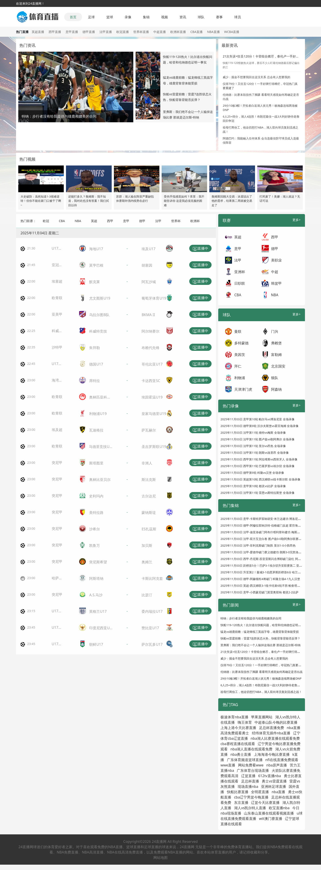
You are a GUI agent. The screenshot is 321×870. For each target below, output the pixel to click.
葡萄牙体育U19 (154, 298)
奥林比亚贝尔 (100, 479)
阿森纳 (276, 389)
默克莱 (94, 281)
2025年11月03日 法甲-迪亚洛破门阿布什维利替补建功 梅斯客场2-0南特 (266, 532)
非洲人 (147, 463)
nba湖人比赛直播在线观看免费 (275, 738)
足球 (91, 17)
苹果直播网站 (261, 717)
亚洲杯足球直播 (273, 786)
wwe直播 (227, 765)
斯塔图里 (96, 463)
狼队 (274, 377)
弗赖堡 (276, 343)
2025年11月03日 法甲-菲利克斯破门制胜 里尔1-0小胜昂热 (258, 545)
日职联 (239, 283)
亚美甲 (57, 314)
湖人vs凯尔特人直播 (250, 807)
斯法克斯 (149, 479)
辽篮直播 (248, 775)
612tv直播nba (269, 775)
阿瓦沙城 (149, 281)
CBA (62, 221)
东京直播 (241, 802)
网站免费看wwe (250, 765)
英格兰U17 (98, 611)
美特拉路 (96, 512)
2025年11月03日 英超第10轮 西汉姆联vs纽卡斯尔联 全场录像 (260, 479)
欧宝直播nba (279, 807)
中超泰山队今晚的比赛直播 (276, 722)
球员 (237, 17)
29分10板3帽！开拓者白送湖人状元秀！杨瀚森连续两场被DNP (260, 678)
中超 (274, 271)
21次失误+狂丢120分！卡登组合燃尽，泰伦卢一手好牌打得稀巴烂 (269, 56)
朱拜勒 (94, 347)
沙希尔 (94, 529)
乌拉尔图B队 (99, 314)
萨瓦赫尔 (149, 430)
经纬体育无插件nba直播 (271, 733)
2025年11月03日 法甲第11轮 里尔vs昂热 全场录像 (253, 446)
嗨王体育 (245, 722)
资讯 (182, 17)
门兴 (274, 331)
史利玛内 (96, 496)
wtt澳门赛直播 (270, 818)
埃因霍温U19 (152, 397)
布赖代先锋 (150, 347)
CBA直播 (196, 32)
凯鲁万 (94, 545)
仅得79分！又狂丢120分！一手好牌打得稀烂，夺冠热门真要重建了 (263, 665)
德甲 (142, 221)
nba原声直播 (276, 765)
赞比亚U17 (150, 627)
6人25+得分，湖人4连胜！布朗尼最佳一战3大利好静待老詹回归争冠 (264, 685)
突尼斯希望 (98, 562)
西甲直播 (55, 32)
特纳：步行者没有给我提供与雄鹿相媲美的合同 (250, 618)
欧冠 (46, 221)
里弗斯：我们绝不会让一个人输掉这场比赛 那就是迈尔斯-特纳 (260, 645)
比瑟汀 (147, 594)
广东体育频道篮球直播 (245, 759)
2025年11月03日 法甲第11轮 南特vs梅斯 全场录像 (253, 433)
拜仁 (237, 366)
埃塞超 (57, 281)
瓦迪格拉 (96, 430)
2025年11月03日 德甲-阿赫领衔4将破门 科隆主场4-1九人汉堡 (260, 579)
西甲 (110, 221)
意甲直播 (72, 32)
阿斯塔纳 (96, 578)
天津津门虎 (243, 389)
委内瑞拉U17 (152, 611)
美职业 (276, 260)
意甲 (126, 221)
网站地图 (160, 857)
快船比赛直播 (237, 791)
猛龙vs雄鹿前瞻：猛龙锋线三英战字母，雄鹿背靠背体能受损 (259, 632)
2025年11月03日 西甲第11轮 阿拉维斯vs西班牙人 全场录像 (258, 459)
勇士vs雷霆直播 (274, 781)
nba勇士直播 (240, 754)
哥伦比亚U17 (152, 364)
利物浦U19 (98, 413)
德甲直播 (88, 32)
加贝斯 (147, 545)
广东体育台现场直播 (253, 770)
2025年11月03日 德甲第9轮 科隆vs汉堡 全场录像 (252, 473)
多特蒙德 (241, 343)
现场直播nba (248, 786)
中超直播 (159, 32)
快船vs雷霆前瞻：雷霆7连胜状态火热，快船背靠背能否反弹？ (260, 638)
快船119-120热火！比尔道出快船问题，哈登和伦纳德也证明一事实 (263, 625)
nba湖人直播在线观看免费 (251, 749)
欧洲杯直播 (178, 32)
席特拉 (94, 380)
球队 (201, 17)
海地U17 (96, 248)
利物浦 (239, 377)
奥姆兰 (147, 562)
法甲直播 (105, 32)
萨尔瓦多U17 (152, 644)
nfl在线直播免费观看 (281, 759)
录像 (128, 17)
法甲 (158, 221)
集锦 (146, 17)
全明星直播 (260, 791)
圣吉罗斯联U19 (154, 446)
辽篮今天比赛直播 (265, 802)
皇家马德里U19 (154, 413)
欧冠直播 (122, 32)
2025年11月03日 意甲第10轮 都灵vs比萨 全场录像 (253, 486)
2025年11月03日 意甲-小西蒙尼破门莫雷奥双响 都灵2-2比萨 (259, 592)
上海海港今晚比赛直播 (272, 754)
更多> (296, 220)
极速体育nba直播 (234, 717)
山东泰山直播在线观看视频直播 (269, 813)
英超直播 (38, 32)
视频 (164, 17)
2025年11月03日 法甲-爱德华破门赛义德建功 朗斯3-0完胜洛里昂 (262, 552)
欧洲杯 (195, 221)
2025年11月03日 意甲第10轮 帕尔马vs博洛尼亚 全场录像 (257, 419)
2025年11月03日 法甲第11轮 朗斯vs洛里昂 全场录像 (254, 453)
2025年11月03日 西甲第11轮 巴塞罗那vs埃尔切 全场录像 (257, 466)
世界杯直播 (141, 32)
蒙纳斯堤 (149, 512)
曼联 (237, 331)
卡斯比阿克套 (152, 578)
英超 (94, 221)
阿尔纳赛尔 (150, 331)
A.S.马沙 (96, 594)
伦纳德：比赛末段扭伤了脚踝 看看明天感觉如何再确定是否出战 (261, 672)
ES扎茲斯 (149, 529)
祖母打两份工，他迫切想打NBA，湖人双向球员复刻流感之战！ (261, 692)
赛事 (219, 17)
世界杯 (176, 221)
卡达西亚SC (151, 380)
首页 (73, 17)
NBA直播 (213, 32)
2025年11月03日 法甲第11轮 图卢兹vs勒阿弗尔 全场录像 (257, 439)
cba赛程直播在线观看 (237, 743)
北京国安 (278, 366)
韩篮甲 (276, 283)
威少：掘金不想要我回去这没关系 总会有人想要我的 (256, 77)
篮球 (109, 17)
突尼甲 (57, 462)
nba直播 (278, 791)
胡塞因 (147, 265)
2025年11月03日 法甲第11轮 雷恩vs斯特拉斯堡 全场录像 (257, 493)
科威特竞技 (98, 331)
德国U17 (96, 364)
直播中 (200, 248)
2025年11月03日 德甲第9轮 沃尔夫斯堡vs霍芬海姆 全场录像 (259, 426)
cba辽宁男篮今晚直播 (251, 797)
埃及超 (57, 429)
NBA (78, 221)
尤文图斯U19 (99, 298)
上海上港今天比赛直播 (238, 727)
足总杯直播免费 (271, 727)
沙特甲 (57, 347)
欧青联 (57, 297)
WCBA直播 (231, 32)
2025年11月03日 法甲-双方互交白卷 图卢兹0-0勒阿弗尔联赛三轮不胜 (265, 539)
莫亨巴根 (96, 265)
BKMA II (148, 314)
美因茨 (239, 354)
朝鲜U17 (96, 644)
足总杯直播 (250, 781)
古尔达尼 (149, 496)
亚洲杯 (239, 271)
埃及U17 (148, 248)
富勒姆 (276, 354)
